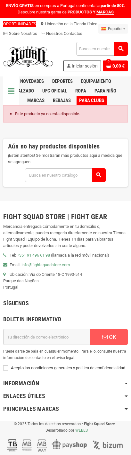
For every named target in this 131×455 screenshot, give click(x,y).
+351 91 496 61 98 (33, 255)
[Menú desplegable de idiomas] (113, 29)
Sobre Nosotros (20, 33)
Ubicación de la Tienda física (68, 23)
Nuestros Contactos (61, 33)
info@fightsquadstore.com (45, 264)
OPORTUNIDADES (19, 23)
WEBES (81, 430)
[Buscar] (101, 49)
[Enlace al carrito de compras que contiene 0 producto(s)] (115, 65)
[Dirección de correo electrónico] (46, 337)
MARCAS (105, 12)
